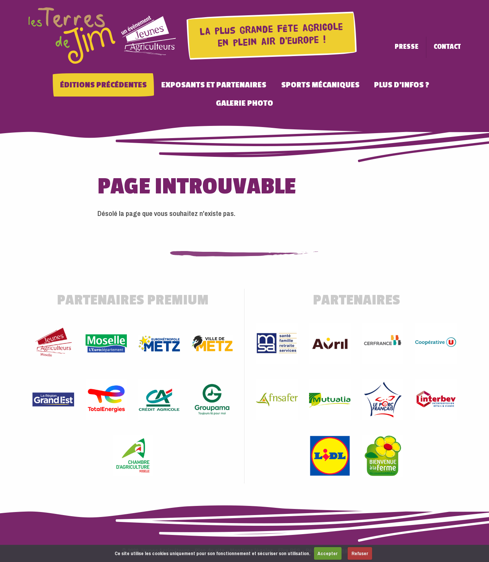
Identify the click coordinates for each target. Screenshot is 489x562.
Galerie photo (244, 103)
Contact (447, 47)
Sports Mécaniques (320, 85)
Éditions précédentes (103, 85)
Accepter (327, 553)
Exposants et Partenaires (213, 85)
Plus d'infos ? (401, 85)
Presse (406, 47)
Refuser (359, 553)
